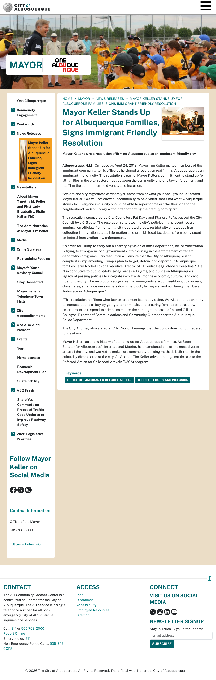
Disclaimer (84, 600)
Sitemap (83, 615)
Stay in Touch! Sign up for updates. (177, 629)
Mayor (84, 99)
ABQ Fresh (25, 390)
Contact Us (26, 124)
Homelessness (28, 358)
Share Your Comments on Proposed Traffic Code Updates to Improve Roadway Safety (31, 412)
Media (22, 240)
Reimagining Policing (33, 259)
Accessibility (86, 605)
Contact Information (30, 510)
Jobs (79, 595)
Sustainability (28, 381)
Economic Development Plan (31, 369)
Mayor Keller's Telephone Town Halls (30, 296)
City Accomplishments (31, 313)
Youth (21, 348)
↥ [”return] (210, 578)
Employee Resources (92, 610)
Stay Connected (30, 282)
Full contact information (26, 544)
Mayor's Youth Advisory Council (30, 270)
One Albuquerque (31, 101)
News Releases (110, 99)
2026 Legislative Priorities (30, 436)
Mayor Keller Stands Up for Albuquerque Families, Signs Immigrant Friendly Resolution (35, 160)
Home (67, 99)
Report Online (14, 634)
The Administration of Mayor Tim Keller (32, 228)
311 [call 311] (13, 628)
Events (22, 339)
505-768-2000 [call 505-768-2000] (32, 628)
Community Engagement (27, 112)
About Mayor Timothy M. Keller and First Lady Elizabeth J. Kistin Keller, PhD (31, 206)
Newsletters (27, 187)
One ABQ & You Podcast (29, 327)
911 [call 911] (27, 639)
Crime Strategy (29, 249)
